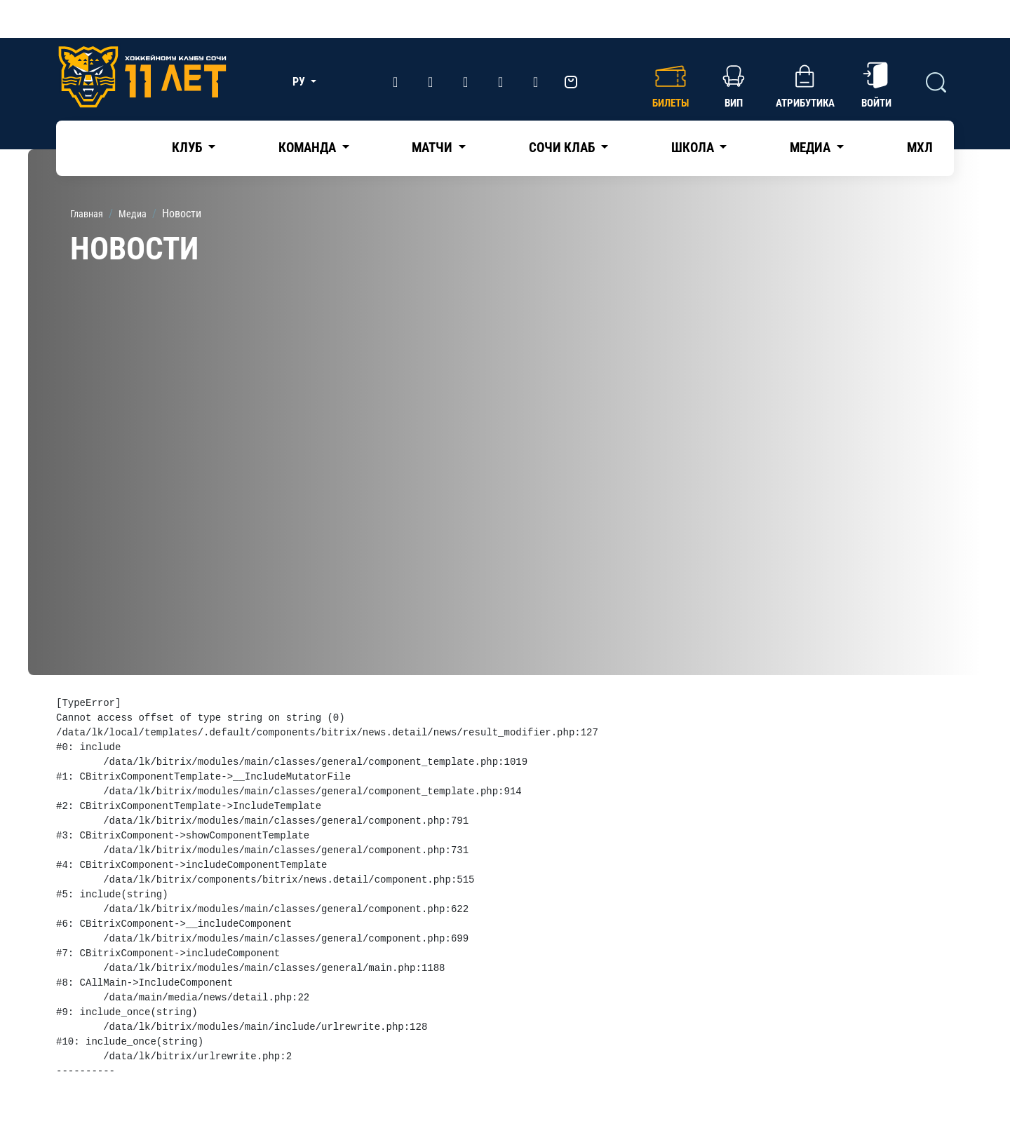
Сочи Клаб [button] (563, 148)
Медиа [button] (811, 148)
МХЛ (920, 148)
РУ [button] (300, 81)
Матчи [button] (433, 148)
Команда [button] (308, 148)
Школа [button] (694, 148)
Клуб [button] (188, 148)
